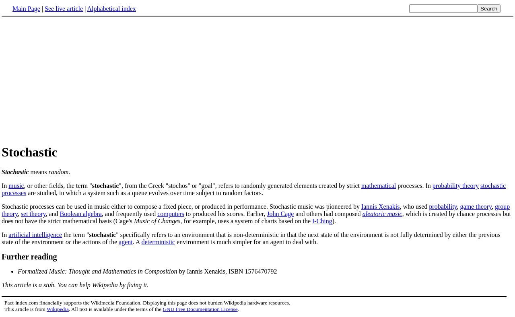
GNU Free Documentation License (200, 309)
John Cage (280, 213)
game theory (476, 206)
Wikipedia (58, 309)
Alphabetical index (111, 8)
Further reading (29, 256)
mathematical (378, 185)
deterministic (158, 242)
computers (170, 213)
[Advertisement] (69, 80)
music (16, 185)
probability (443, 206)
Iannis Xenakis (380, 206)
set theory (33, 213)
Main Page (26, 8)
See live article (64, 8)
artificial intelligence (35, 234)
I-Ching (322, 221)
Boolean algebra (81, 213)
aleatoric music (382, 213)
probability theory (456, 185)
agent (126, 242)
